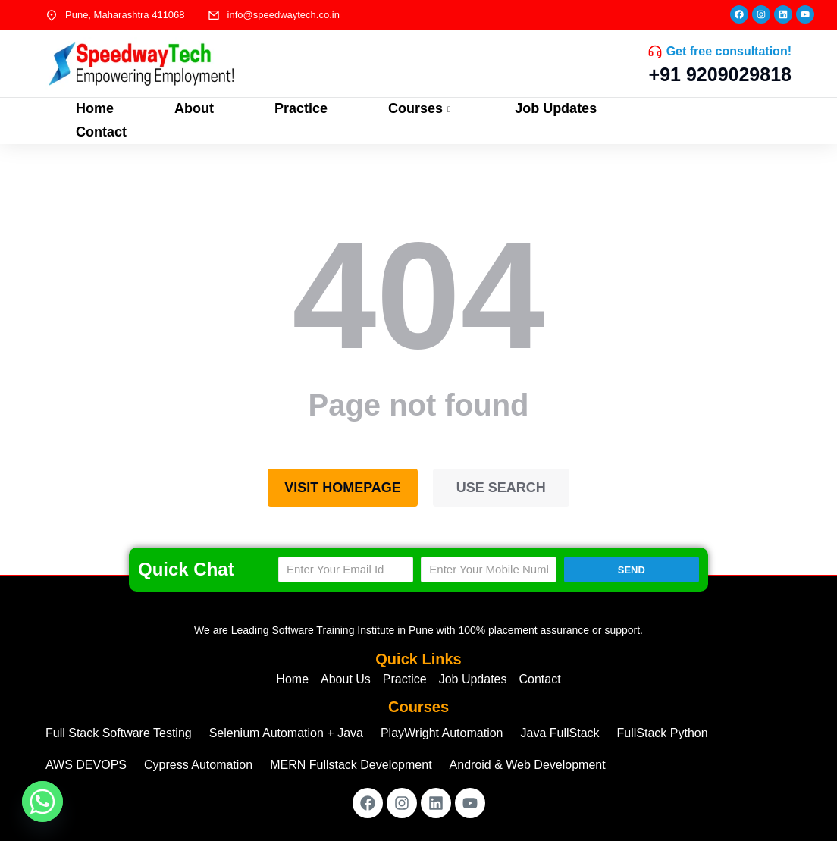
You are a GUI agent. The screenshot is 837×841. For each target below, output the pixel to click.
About (194, 108)
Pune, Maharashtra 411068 (125, 14)
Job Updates (556, 108)
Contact (101, 132)
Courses (421, 108)
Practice (301, 108)
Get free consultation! (729, 51)
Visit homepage (342, 487)
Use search (501, 487)
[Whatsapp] (42, 801)
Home (95, 108)
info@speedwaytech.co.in (283, 14)
